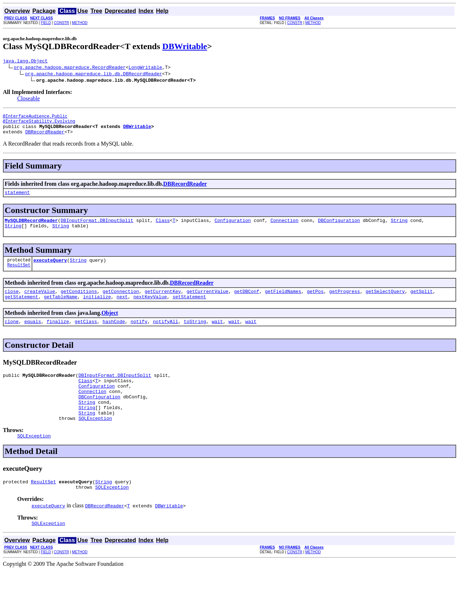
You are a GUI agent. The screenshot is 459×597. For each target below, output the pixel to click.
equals (32, 334)
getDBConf (246, 302)
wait (217, 334)
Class (163, 227)
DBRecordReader (44, 137)
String (399, 227)
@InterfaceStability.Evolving (39, 124)
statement (17, 198)
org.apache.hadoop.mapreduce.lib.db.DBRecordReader (93, 74)
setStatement (189, 308)
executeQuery (50, 269)
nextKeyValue (150, 308)
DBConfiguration (339, 227)
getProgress (344, 302)
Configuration (232, 227)
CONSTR (61, 23)
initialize (97, 308)
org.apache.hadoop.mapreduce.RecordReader (70, 68)
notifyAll (165, 334)
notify (139, 334)
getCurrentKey (163, 302)
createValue (39, 302)
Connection (284, 227)
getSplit (421, 302)
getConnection (121, 302)
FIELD (46, 23)
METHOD (79, 23)
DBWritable (184, 46)
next (122, 308)
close (12, 302)
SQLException (95, 440)
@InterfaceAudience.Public (35, 118)
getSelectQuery (384, 302)
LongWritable (145, 68)
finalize (58, 334)
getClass (86, 334)
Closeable (28, 99)
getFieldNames (283, 302)
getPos (315, 302)
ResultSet (18, 276)
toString (195, 334)
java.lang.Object (25, 61)
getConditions (79, 302)
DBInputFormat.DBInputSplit (97, 227)
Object (109, 325)
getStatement (21, 308)
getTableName (60, 308)
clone (12, 334)
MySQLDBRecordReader (31, 227)
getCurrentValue (207, 302)
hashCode (114, 334)
